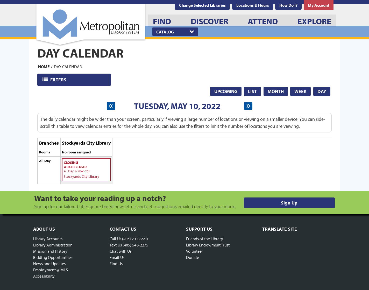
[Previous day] (111, 106)
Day (321, 91)
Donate (192, 257)
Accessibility (44, 276)
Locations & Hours (252, 5)
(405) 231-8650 (135, 238)
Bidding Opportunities (52, 257)
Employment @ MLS (50, 269)
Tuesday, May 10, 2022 (177, 106)
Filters (58, 79)
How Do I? (288, 5)
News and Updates (49, 263)
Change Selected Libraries (202, 5)
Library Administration (53, 244)
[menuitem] (252, 5)
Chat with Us (120, 251)
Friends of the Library (204, 238)
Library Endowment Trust (208, 244)
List (252, 91)
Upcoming (225, 91)
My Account (318, 5)
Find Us (116, 263)
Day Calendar (68, 66)
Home (44, 66)
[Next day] (248, 106)
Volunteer (194, 251)
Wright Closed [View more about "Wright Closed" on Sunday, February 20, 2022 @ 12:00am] (75, 167)
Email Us (117, 257)
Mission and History (50, 251)
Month (276, 91)
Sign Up (289, 203)
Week (300, 91)
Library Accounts (48, 238)
